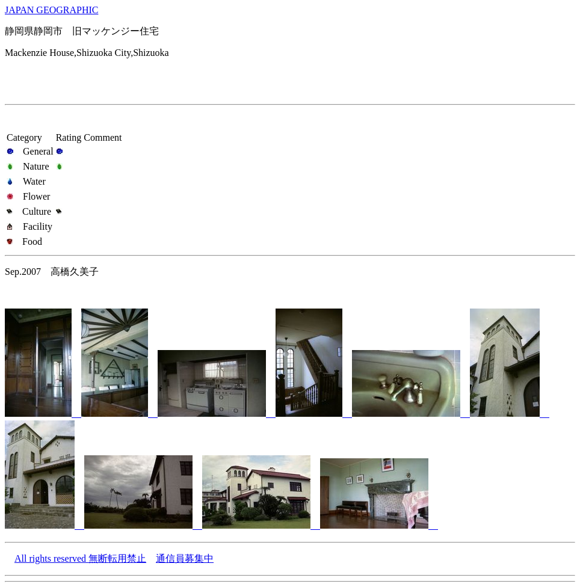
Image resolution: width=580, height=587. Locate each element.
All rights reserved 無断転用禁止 (80, 558)
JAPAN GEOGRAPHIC (51, 10)
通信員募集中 (185, 558)
